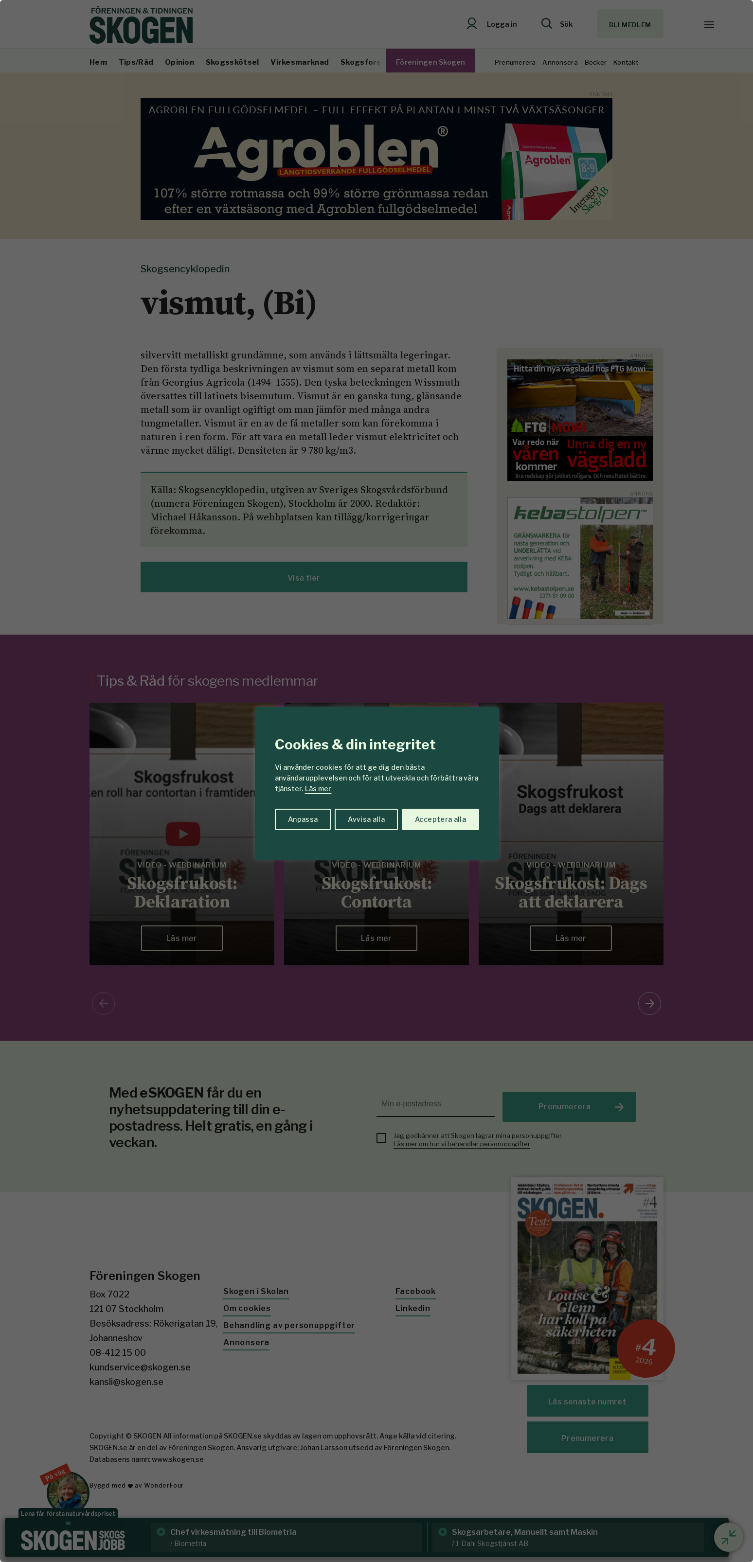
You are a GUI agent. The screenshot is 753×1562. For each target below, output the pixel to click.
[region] (376, 781)
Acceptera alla (440, 819)
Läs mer (318, 788)
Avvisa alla (366, 819)
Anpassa (303, 819)
